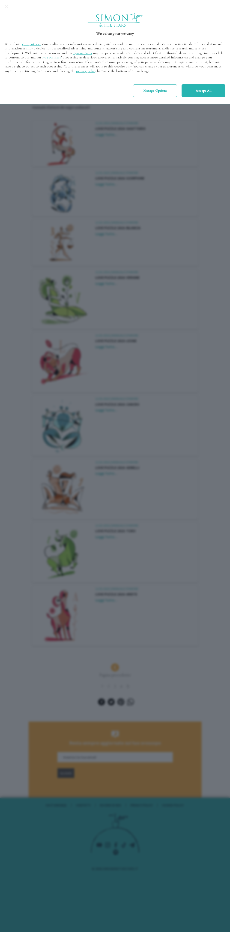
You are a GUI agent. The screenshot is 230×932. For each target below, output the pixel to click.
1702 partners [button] (31, 44)
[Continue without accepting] (6, 6)
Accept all (203, 90)
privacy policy (86, 71)
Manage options (155, 90)
